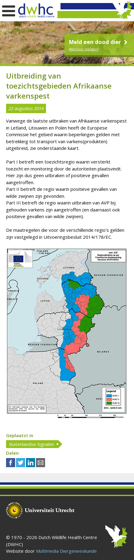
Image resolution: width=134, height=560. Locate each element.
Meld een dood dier (99, 42)
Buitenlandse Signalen (31, 444)
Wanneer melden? (84, 49)
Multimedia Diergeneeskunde (66, 551)
